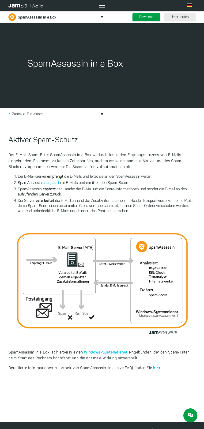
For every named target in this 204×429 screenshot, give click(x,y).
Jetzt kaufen (180, 17)
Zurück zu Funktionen (27, 114)
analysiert (51, 182)
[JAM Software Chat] (190, 415)
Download (146, 17)
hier (156, 367)
